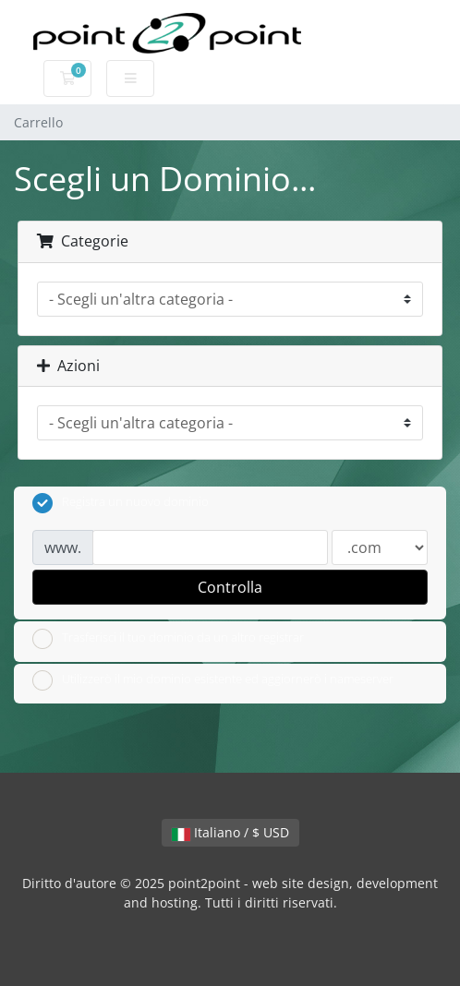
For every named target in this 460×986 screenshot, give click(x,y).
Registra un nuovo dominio (120, 503)
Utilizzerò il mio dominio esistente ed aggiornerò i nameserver (212, 680)
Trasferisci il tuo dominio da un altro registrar (168, 639)
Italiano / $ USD (230, 832)
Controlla (230, 587)
